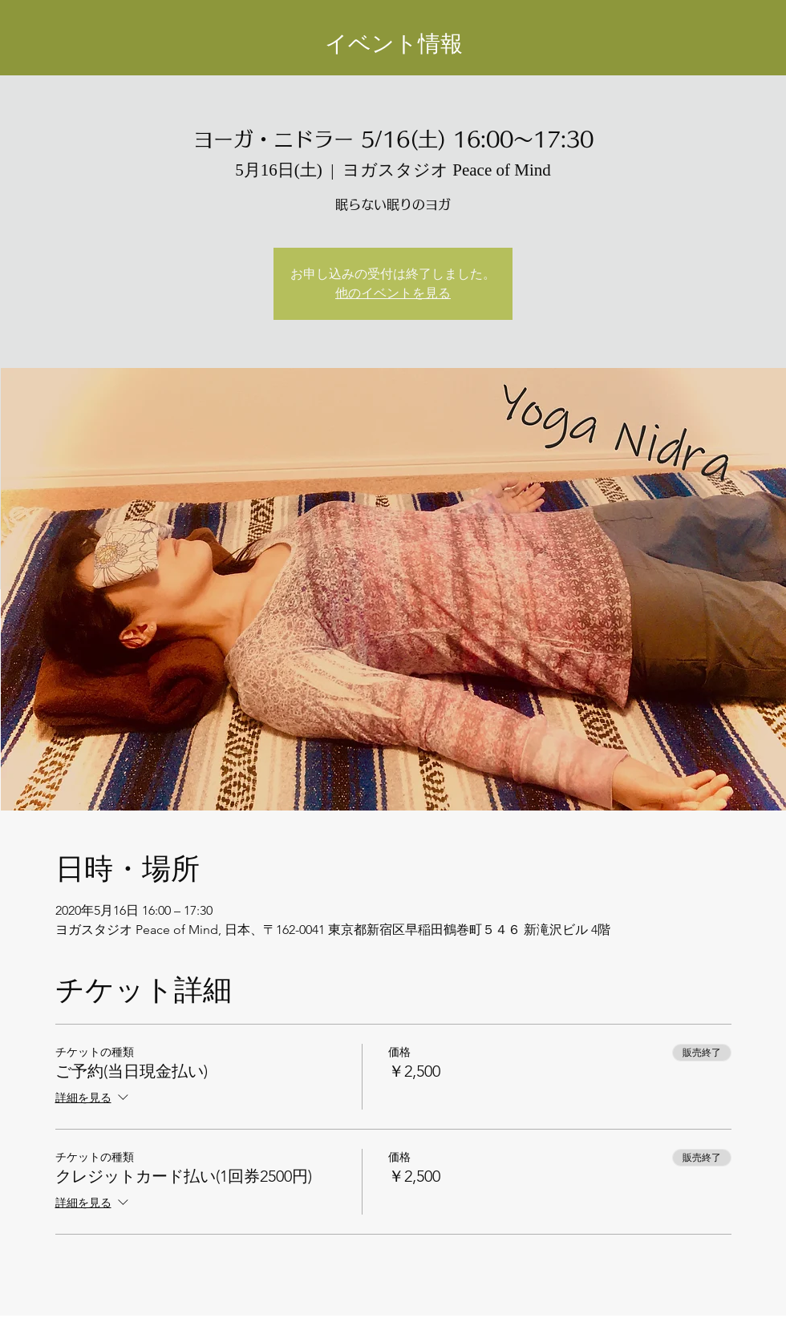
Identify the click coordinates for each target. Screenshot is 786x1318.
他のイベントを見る (393, 293)
